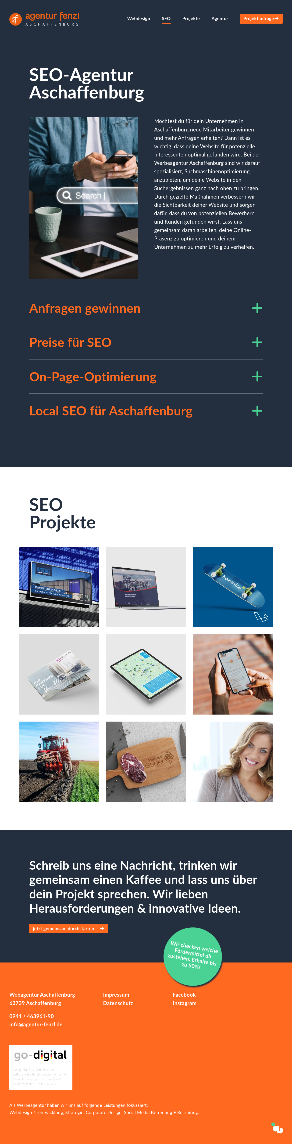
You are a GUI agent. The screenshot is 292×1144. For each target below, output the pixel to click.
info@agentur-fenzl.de (35, 1024)
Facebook (184, 994)
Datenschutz (118, 1003)
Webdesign (138, 18)
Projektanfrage (261, 18)
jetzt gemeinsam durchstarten (68, 928)
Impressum (116, 994)
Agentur (219, 18)
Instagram (185, 1003)
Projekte (191, 18)
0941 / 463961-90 (31, 1016)
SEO (166, 18)
